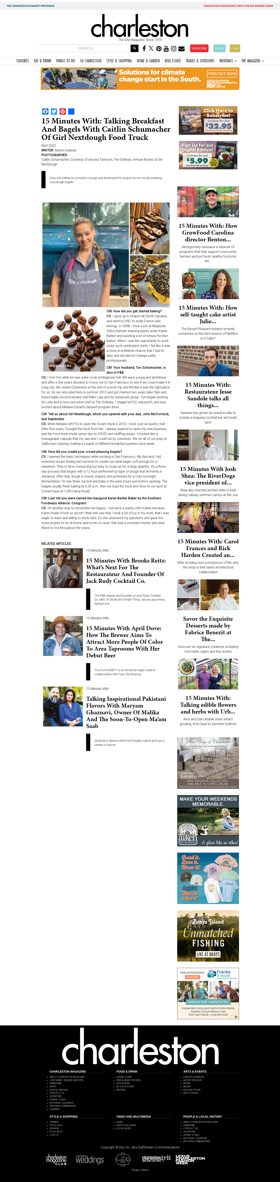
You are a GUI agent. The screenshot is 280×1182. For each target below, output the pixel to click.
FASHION (54, 1128)
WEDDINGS (228, 60)
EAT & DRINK (42, 60)
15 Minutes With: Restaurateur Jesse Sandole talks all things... (208, 394)
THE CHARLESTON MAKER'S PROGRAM (31, 6)
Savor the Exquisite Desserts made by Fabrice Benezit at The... (208, 628)
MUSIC (187, 1083)
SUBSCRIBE (199, 48)
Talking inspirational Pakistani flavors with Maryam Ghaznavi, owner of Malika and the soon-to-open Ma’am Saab (126, 712)
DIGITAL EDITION (59, 1090)
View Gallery (59, 365)
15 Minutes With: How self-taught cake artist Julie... (208, 314)
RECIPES (120, 1090)
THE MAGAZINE (252, 60)
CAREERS (54, 1109)
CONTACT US (57, 1093)
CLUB (235, 48)
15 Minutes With (97, 550)
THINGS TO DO (65, 60)
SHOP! (219, 48)
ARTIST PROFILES (192, 1080)
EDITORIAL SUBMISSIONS (63, 1106)
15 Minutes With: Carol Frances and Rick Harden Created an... (208, 548)
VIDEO (119, 1122)
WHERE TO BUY (58, 1099)
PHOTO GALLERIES (126, 1125)
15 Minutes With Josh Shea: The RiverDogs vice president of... (208, 476)
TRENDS (54, 1122)
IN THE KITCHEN (125, 1086)
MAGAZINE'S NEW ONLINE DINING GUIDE (238, 6)
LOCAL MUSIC (123, 1128)
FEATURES (22, 60)
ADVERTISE (55, 1096)
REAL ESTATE (173, 60)
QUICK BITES (123, 1083)
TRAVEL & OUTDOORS (200, 60)
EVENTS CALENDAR (193, 1077)
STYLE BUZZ (56, 1131)
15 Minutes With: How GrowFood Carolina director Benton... (208, 232)
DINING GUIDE (124, 1077)
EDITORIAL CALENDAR (61, 1103)
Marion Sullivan (65, 150)
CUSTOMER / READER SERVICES (66, 1080)
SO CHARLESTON (90, 60)
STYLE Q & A (56, 1125)
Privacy (135, 1170)
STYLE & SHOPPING (119, 60)
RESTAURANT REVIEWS (128, 1080)
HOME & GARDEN (148, 60)
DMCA (145, 1170)
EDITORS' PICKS (191, 1090)
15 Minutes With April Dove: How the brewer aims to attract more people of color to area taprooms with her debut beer (124, 642)
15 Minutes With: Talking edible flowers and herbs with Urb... (208, 705)
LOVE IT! (54, 1135)
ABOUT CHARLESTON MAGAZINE (67, 1077)
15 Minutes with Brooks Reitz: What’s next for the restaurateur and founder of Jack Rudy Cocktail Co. (126, 570)
